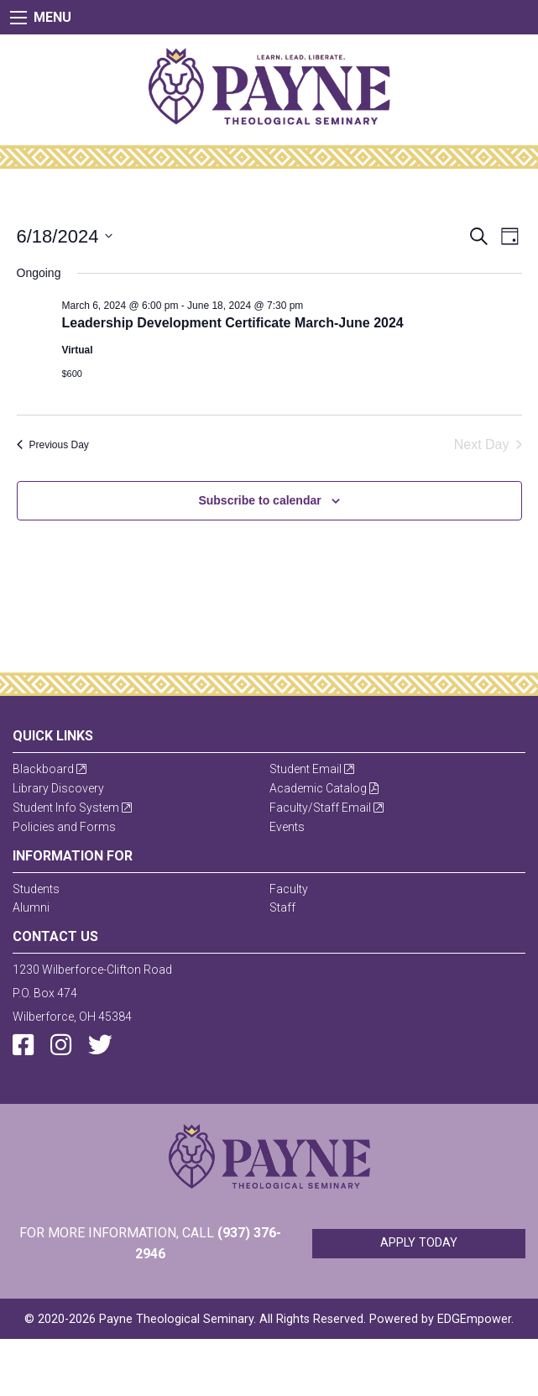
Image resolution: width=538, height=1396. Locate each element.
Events (287, 827)
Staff (282, 907)
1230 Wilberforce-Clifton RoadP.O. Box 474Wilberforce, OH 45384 (92, 993)
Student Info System (72, 807)
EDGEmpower (474, 1319)
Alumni (31, 907)
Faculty (288, 889)
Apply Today (418, 1243)
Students (36, 889)
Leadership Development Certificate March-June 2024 (233, 323)
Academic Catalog (324, 788)
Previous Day (53, 445)
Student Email (311, 769)
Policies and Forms (64, 827)
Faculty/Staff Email (326, 807)
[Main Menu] (18, 17)
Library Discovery (58, 788)
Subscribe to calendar (259, 500)
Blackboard (49, 769)
